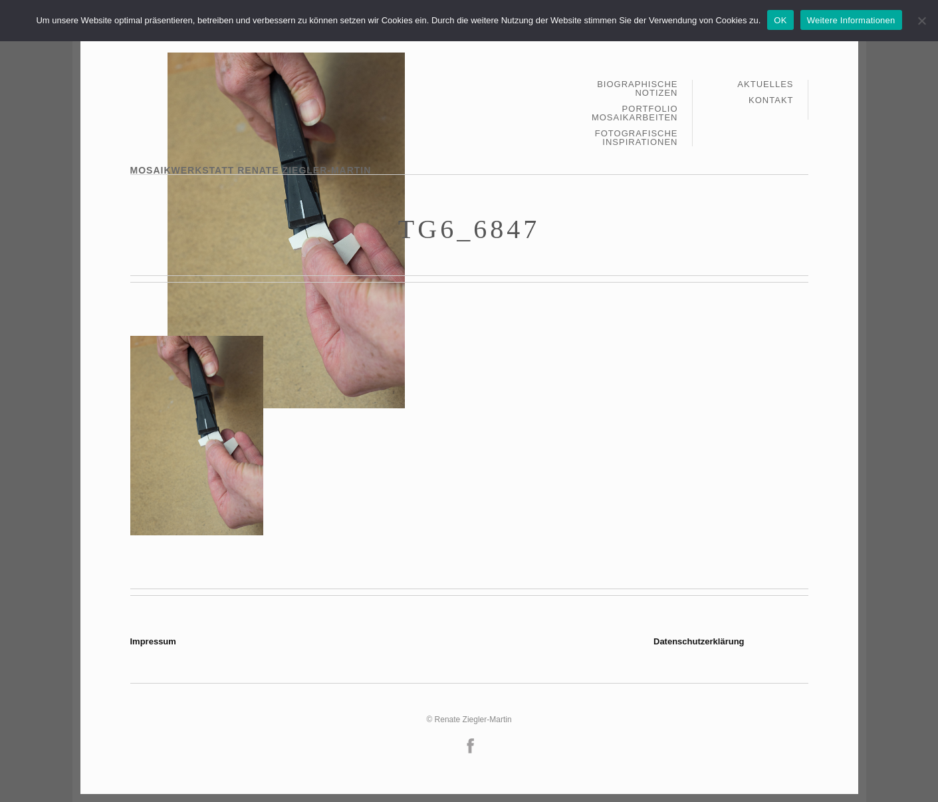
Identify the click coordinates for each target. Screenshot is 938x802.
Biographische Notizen (637, 89)
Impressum (153, 641)
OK (780, 20)
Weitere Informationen (851, 20)
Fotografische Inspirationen (636, 137)
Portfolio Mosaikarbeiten (635, 113)
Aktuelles (765, 84)
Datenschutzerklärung (699, 641)
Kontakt (771, 100)
